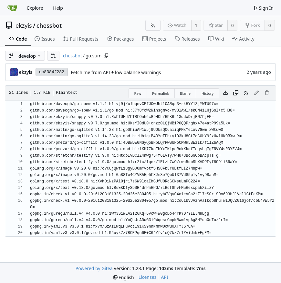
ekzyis (24, 25)
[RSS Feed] (153, 25)
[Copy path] (106, 56)
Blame (185, 93)
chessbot (49, 25)
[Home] (12, 8)
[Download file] (225, 93)
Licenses (148, 277)
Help (58, 8)
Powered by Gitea (94, 268)
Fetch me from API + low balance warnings (116, 72)
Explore (35, 8)
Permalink (160, 93)
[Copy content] (236, 93)
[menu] (123, 277)
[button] (53, 56)
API (164, 277)
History (207, 93)
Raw (137, 93)
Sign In (264, 8)
